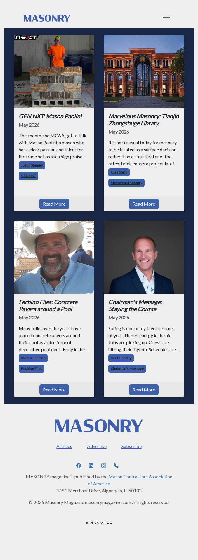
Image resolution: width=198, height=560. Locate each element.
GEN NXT (28, 176)
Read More (54, 203)
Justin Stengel (32, 165)
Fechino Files (31, 368)
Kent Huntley (121, 358)
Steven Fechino (33, 358)
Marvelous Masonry (126, 183)
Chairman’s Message (127, 368)
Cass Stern (119, 172)
